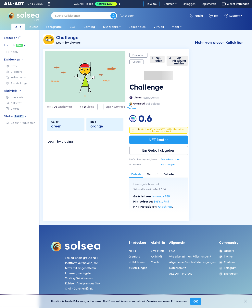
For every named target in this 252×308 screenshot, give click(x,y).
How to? (151, 4)
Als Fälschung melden (177, 60)
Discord (226, 250)
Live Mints (157, 251)
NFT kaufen (159, 140)
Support (232, 16)
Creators (134, 256)
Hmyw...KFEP (161, 196)
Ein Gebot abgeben (158, 150)
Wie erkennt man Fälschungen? (170, 162)
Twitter (226, 256)
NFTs (132, 251)
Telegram (227, 268)
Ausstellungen (138, 268)
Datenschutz (177, 268)
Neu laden (157, 59)
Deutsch (168, 4)
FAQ (172, 251)
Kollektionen (137, 262)
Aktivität (156, 256)
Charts (155, 262)
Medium (227, 262)
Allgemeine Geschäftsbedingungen (192, 262)
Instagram (228, 273)
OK (195, 301)
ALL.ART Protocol (181, 273)
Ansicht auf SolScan (171, 206)
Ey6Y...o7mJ (161, 201)
